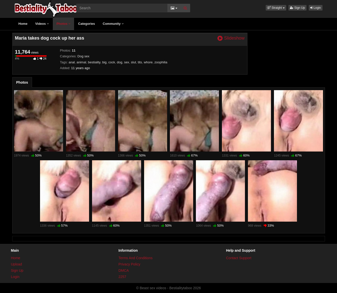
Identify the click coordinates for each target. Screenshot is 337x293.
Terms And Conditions (136, 258)
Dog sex (84, 56)
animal (81, 62)
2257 (122, 277)
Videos (42, 24)
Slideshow (230, 38)
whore (148, 62)
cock (111, 62)
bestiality (94, 62)
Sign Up (297, 8)
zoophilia (160, 62)
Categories (86, 24)
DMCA (124, 270)
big (104, 62)
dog (119, 62)
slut (133, 62)
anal (72, 62)
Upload (16, 264)
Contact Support (238, 258)
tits (140, 62)
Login (315, 8)
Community (113, 24)
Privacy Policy (129, 264)
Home (23, 24)
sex (126, 62)
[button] (276, 8)
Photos (64, 24)
